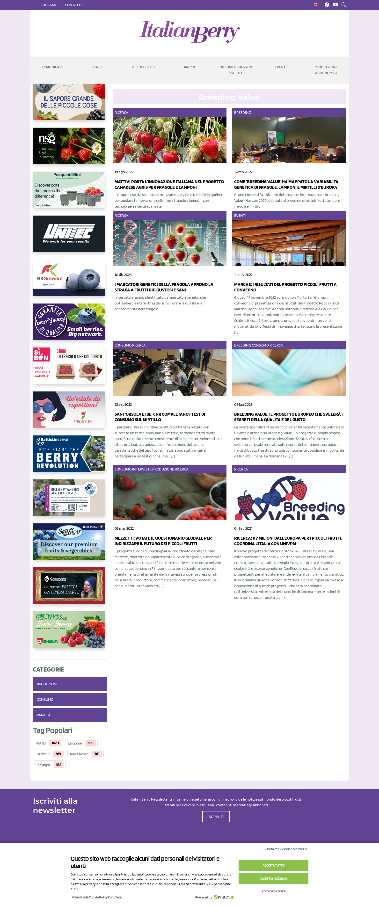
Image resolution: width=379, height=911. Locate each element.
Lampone (75, 743)
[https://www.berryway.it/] (70, 325)
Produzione (47, 684)
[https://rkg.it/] (70, 282)
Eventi (240, 215)
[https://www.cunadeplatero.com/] (70, 589)
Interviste (142, 469)
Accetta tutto (273, 865)
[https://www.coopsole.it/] (70, 369)
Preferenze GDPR (273, 891)
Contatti (73, 4)
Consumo (45, 699)
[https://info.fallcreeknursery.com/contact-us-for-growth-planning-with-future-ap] (70, 501)
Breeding (242, 112)
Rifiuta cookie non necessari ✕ (285, 849)
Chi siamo (49, 4)
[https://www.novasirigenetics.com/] (70, 150)
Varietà (44, 715)
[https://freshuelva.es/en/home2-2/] (70, 633)
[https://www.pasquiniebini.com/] (70, 194)
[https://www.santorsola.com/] (70, 106)
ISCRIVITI (216, 816)
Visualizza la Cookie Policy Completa (97, 897)
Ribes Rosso (79, 754)
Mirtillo (41, 743)
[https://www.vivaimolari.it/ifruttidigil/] (70, 413)
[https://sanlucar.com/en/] (70, 545)
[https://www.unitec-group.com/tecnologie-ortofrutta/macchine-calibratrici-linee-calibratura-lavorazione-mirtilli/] (70, 238)
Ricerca (121, 112)
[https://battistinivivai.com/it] (70, 457)
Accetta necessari (273, 879)
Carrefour (43, 754)
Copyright (43, 765)
